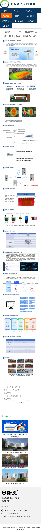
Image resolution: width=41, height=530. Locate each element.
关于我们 (18, 11)
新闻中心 (6, 21)
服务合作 (6, 26)
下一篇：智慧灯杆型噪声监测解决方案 (12, 397)
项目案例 (19, 16)
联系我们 (31, 21)
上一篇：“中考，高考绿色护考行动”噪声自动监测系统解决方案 (12, 390)
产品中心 (30, 11)
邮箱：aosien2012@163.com (10, 513)
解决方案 (6, 16)
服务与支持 (31, 16)
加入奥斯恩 (19, 21)
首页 (5, 11)
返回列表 (20, 403)
